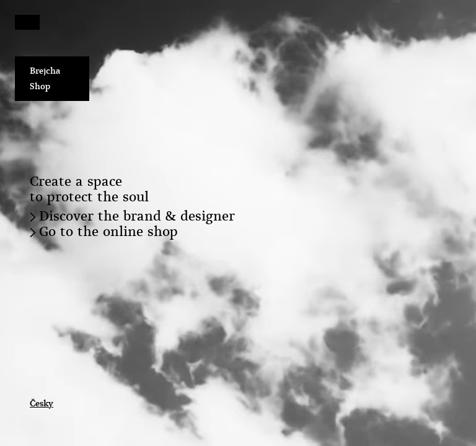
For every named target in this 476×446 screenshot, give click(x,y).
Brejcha (45, 70)
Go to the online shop (108, 231)
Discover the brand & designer (137, 216)
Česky (41, 403)
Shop (40, 86)
